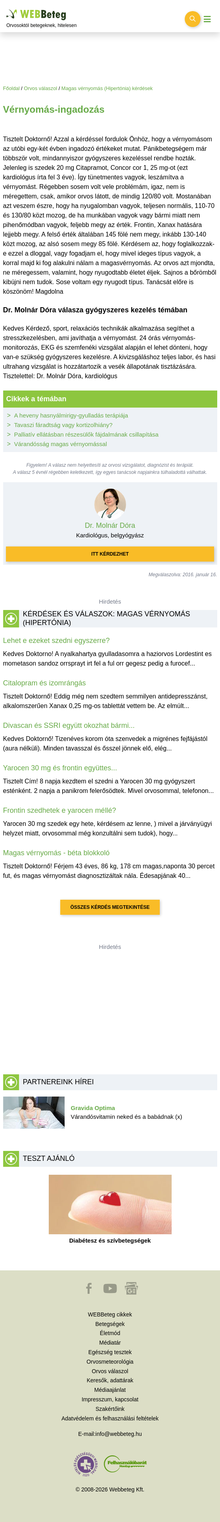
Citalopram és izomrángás (44, 683)
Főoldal (11, 88)
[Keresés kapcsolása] (193, 19)
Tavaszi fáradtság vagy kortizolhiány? (63, 424)
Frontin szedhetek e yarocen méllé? (59, 810)
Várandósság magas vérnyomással (60, 444)
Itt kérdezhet (110, 554)
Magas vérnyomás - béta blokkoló (56, 853)
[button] (89, 1292)
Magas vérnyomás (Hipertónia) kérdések (107, 88)
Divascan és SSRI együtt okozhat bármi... (69, 725)
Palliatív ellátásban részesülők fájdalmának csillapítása (86, 434)
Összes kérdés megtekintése (109, 907)
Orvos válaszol (40, 88)
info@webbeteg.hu (119, 1434)
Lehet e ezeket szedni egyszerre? (56, 641)
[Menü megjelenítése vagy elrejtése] (207, 19)
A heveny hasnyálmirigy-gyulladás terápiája (71, 415)
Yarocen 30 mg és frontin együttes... (60, 768)
